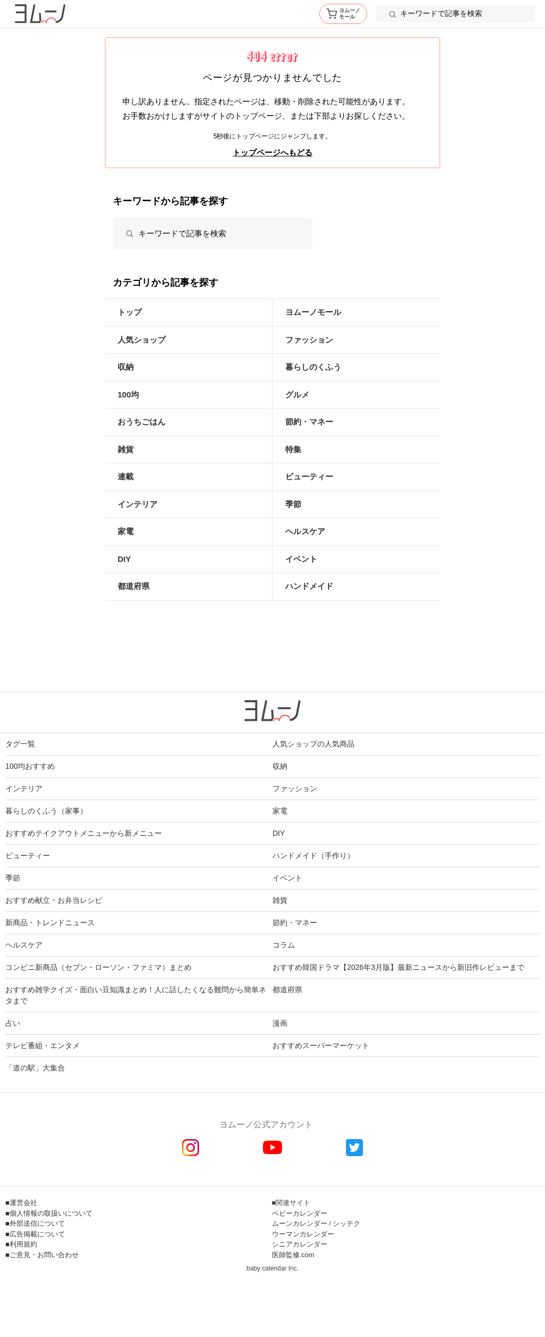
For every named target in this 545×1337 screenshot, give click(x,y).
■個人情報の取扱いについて (49, 1213)
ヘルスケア (305, 531)
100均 (128, 394)
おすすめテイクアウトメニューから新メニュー (83, 833)
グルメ (297, 394)
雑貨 (126, 449)
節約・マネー (309, 421)
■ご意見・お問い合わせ (42, 1255)
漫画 (279, 1023)
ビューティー (309, 476)
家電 (126, 531)
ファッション (309, 339)
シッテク (346, 1223)
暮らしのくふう (313, 366)
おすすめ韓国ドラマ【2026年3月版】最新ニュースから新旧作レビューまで (398, 967)
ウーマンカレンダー (303, 1234)
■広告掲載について (35, 1234)
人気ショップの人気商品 (313, 744)
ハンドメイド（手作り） (313, 855)
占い (12, 1023)
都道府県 (134, 586)
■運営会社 (21, 1203)
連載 (126, 476)
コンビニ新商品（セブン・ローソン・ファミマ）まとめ (98, 967)
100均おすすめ (30, 766)
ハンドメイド (309, 586)
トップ (130, 312)
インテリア (138, 504)
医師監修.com (293, 1255)
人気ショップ (142, 339)
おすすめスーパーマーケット (320, 1045)
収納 (126, 366)
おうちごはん (142, 421)
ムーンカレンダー (299, 1223)
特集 (293, 449)
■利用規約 (21, 1244)
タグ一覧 (20, 744)
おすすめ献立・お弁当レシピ (53, 900)
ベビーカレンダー (299, 1213)
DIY (124, 558)
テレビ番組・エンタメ (42, 1045)
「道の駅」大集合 (35, 1068)
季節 (293, 504)
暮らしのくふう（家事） (46, 811)
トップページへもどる (272, 152)
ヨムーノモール (313, 312)
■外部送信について (35, 1223)
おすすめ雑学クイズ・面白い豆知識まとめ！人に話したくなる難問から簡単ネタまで (135, 995)
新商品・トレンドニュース (50, 922)
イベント (301, 558)
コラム (283, 945)
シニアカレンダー (299, 1244)
